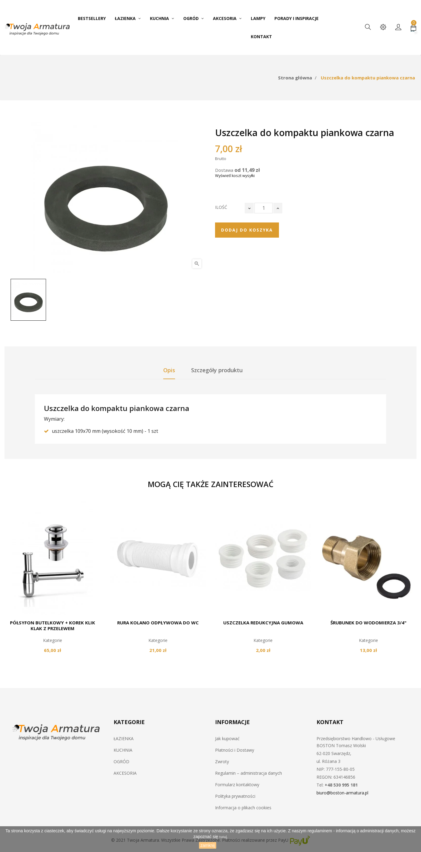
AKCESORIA (125, 773)
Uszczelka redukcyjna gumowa (263, 623)
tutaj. (223, 837)
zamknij (208, 845)
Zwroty (222, 761)
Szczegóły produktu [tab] (217, 370)
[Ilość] (263, 208)
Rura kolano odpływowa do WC (158, 623)
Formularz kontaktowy (237, 784)
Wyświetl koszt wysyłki (235, 175)
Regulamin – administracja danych (248, 773)
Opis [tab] (169, 370)
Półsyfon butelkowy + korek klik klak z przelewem (52, 626)
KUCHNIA (123, 750)
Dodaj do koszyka (247, 230)
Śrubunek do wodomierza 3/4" (368, 623)
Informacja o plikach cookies (243, 807)
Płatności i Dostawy (234, 750)
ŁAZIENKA (124, 738)
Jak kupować (227, 738)
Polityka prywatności (235, 796)
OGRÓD (121, 761)
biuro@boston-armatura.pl (342, 793)
